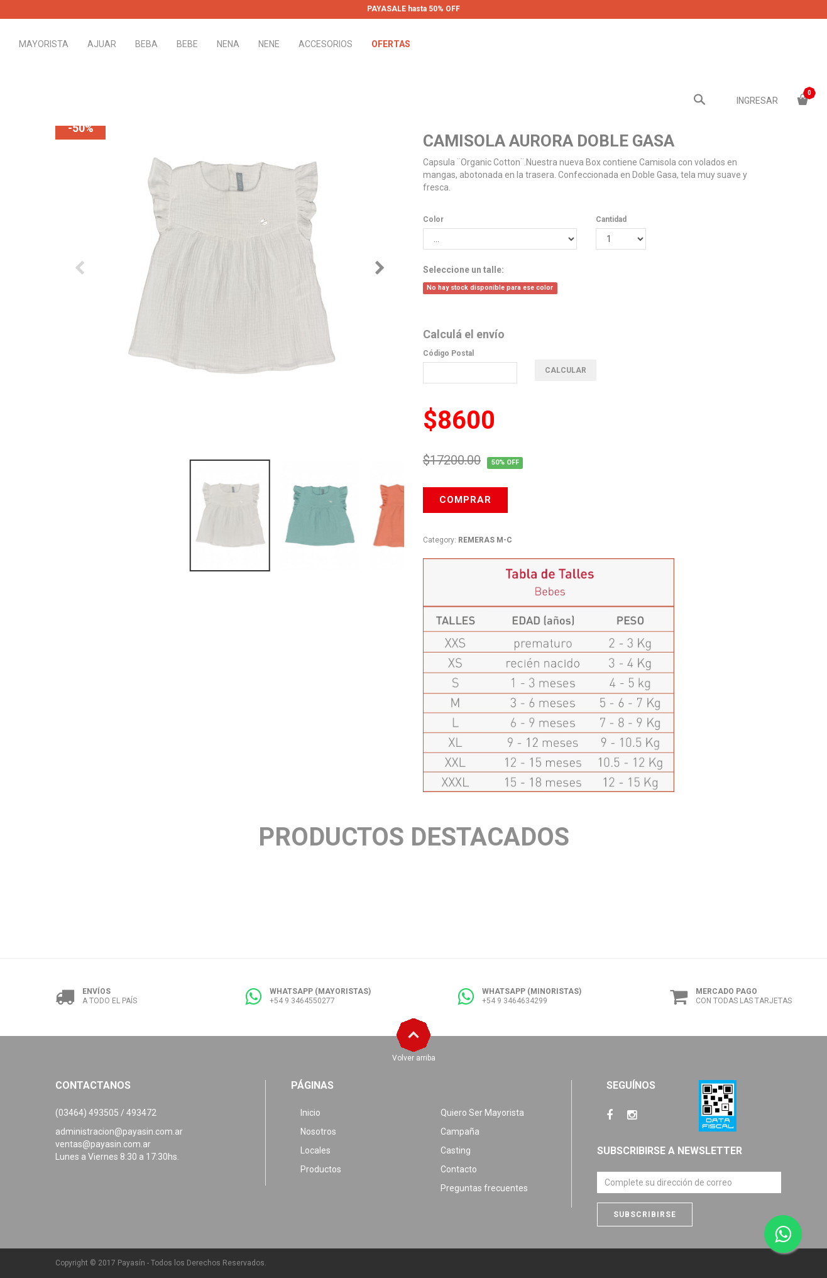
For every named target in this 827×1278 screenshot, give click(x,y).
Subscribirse (644, 1214)
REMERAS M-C (485, 540)
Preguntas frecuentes (484, 1188)
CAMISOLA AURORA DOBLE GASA (548, 140)
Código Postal (448, 353)
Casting (456, 1150)
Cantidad (611, 219)
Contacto (459, 1169)
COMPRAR (465, 499)
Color (433, 219)
